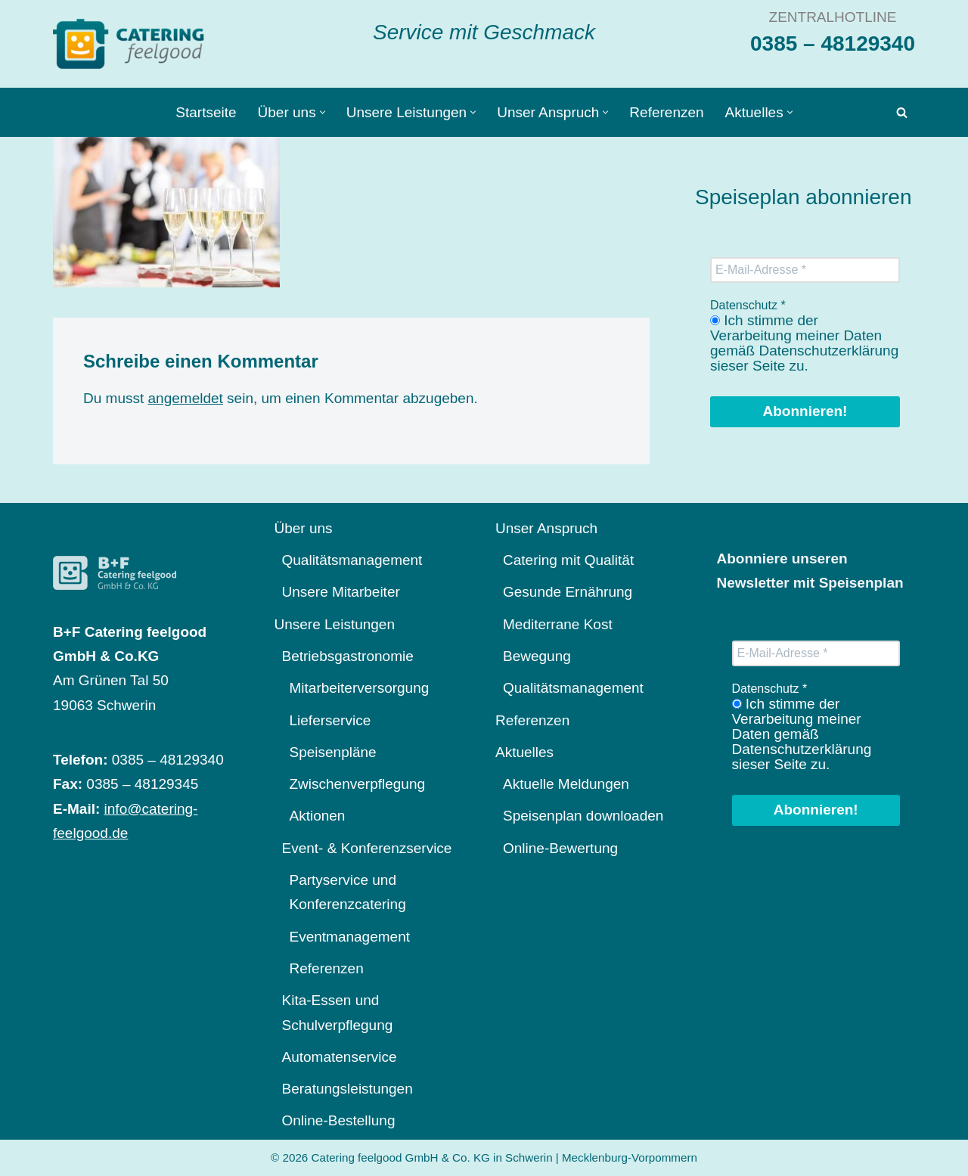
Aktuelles (524, 752)
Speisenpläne (333, 752)
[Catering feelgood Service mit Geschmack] (132, 43)
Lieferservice (330, 720)
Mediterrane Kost (558, 624)
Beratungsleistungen (347, 1089)
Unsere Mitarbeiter (341, 592)
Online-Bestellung (339, 1120)
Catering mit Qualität (568, 560)
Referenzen (666, 112)
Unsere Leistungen (335, 624)
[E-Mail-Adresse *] (805, 270)
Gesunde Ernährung (567, 592)
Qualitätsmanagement (352, 560)
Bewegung (537, 656)
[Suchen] (902, 112)
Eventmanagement (350, 937)
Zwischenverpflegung (358, 784)
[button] (322, 112)
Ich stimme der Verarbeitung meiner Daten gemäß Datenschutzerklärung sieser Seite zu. (804, 343)
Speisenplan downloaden (583, 816)
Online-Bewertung (560, 848)
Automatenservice (339, 1057)
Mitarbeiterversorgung (360, 688)
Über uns (304, 528)
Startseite (205, 112)
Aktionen (318, 816)
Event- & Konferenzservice (367, 848)
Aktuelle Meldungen (566, 784)
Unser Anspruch (546, 528)
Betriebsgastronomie (348, 656)
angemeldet (185, 398)
